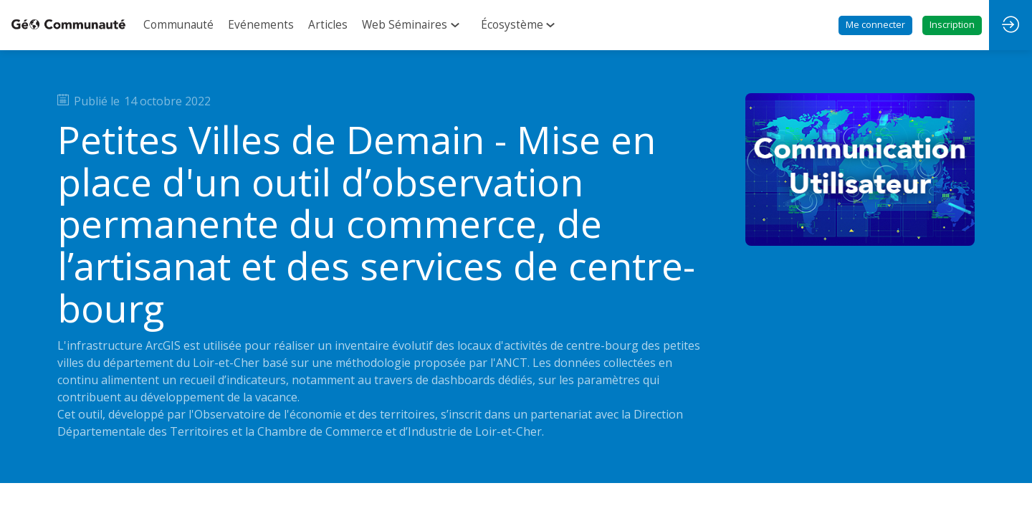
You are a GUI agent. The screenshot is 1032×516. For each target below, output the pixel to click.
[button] (875, 25)
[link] (178, 25)
